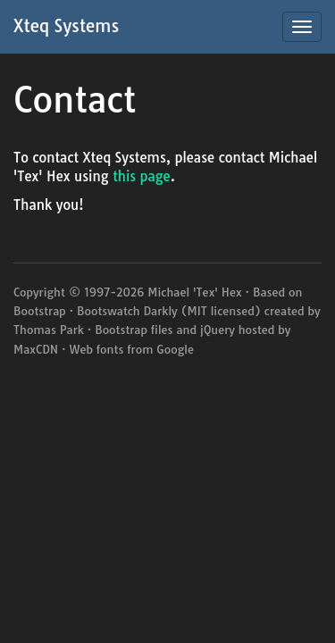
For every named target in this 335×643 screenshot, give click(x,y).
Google (175, 349)
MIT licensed (221, 311)
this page (142, 176)
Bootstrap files (133, 329)
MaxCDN (35, 349)
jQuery (217, 329)
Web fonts (96, 349)
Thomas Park (48, 329)
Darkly (161, 311)
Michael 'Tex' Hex (194, 292)
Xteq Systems (66, 26)
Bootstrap (39, 311)
